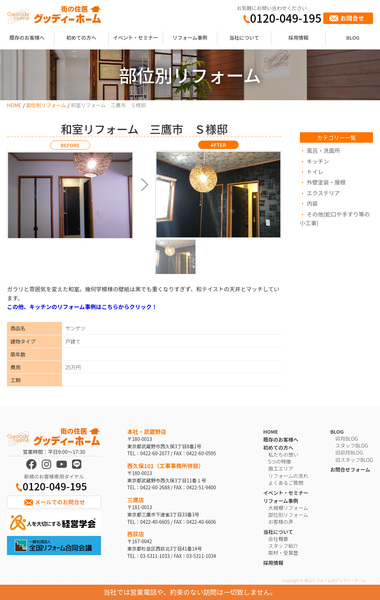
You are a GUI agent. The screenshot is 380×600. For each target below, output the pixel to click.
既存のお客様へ (27, 37)
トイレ (315, 171)
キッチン (318, 161)
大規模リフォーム (288, 507)
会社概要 (278, 538)
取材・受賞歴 (283, 552)
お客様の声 (280, 521)
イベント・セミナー (135, 37)
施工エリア (280, 468)
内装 (312, 203)
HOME (14, 105)
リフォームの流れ (288, 475)
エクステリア (323, 193)
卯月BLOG (346, 438)
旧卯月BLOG (349, 452)
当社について (244, 37)
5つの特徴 (279, 461)
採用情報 (298, 37)
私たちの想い (283, 454)
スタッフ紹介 (283, 545)
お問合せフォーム (350, 469)
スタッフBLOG (351, 445)
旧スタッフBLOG (354, 459)
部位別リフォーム (46, 105)
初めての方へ (81, 37)
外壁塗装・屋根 (326, 182)
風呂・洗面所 (323, 150)
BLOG (352, 37)
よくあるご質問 (285, 482)
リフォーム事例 (189, 37)
